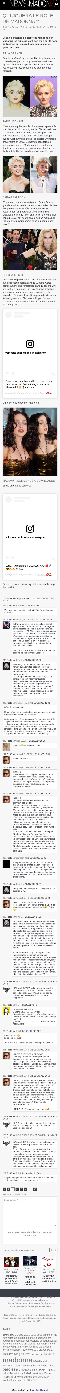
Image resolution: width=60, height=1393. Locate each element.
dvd (19, 1343)
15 (35, 1189)
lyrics (44, 1353)
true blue (17, 1380)
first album (41, 1343)
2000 (20, 1334)
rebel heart (46, 1369)
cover (6, 1343)
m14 (51, 1354)
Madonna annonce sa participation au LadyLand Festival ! (48, 1278)
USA (27, 1380)
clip (13, 1340)
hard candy (39, 1346)
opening (42, 1365)
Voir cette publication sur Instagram (25, 352)
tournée (34, 1377)
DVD (24, 1343)
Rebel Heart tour (33, 1373)
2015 (33, 1334)
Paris (50, 1365)
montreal (25, 1365)
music (34, 1365)
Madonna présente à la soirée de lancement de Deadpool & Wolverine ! (11, 1278)
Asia (5, 1337)
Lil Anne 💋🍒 (44, 393)
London (35, 1354)
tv (24, 1380)
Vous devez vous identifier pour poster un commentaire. (30, 1233)
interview (26, 1349)
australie (12, 1337)
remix (20, 1377)
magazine (8, 1365)
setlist (27, 1377)
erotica (31, 1343)
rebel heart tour (13, 1373)
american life (50, 1334)
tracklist (7, 1380)
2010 (27, 1334)
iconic (6, 1349)
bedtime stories (26, 1337)
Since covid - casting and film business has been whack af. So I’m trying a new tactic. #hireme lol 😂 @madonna (29, 384)
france (51, 1343)
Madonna (40, 1361)
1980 (6, 1334)
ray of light (31, 1369)
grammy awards (23, 1346)
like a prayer (39, 1349)
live (11, 1354)
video (34, 1380)
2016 (39, 1334)
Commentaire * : (11, 1200)
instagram (14, 1349)
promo (20, 1369)
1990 (13, 1334)
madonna (18, 1360)
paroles (9, 1369)
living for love (22, 1354)
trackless (44, 1377)
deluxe (12, 1343)
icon (48, 1346)
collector (20, 1340)
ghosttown (8, 1346)
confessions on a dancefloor (41, 1340)
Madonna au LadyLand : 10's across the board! (30, 1279)
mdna (17, 1365)
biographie (41, 1337)
